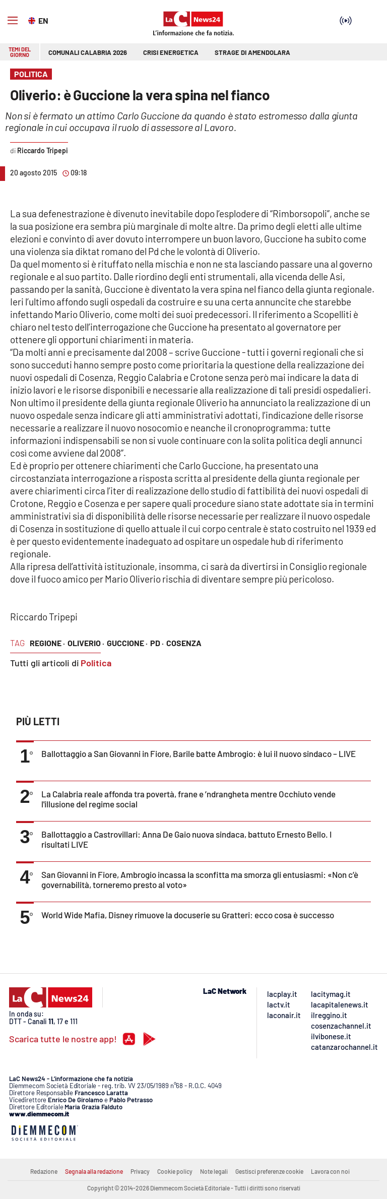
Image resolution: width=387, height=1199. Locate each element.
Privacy (140, 1171)
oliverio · (86, 643)
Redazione (43, 1171)
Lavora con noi (330, 1171)
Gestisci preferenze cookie (269, 1171)
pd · (157, 643)
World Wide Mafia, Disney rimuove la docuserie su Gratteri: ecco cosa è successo (187, 915)
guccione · (127, 643)
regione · (47, 643)
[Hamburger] (13, 21)
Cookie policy (174, 1171)
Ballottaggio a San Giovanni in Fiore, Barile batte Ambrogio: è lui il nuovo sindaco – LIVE (198, 753)
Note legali (214, 1171)
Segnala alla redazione (94, 1171)
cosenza (184, 643)
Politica (96, 662)
